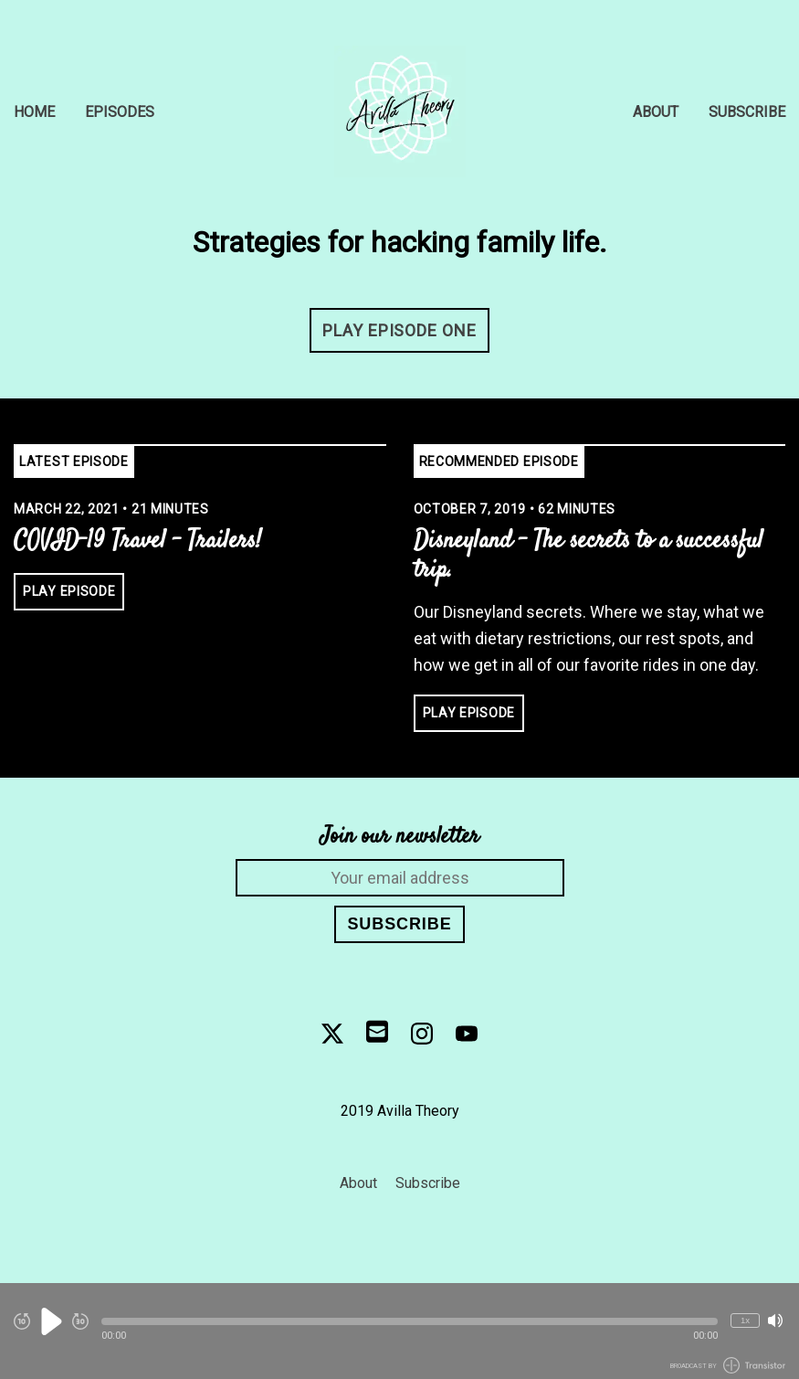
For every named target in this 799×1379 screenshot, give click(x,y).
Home (34, 112)
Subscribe (747, 112)
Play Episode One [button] (399, 330)
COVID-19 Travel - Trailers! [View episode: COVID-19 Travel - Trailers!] (137, 541)
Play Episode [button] (69, 591)
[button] (409, 1321)
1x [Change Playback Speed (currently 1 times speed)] (745, 1320)
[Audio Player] (399, 1331)
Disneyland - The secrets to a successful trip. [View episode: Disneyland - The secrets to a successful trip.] (588, 557)
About (655, 112)
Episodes (119, 112)
